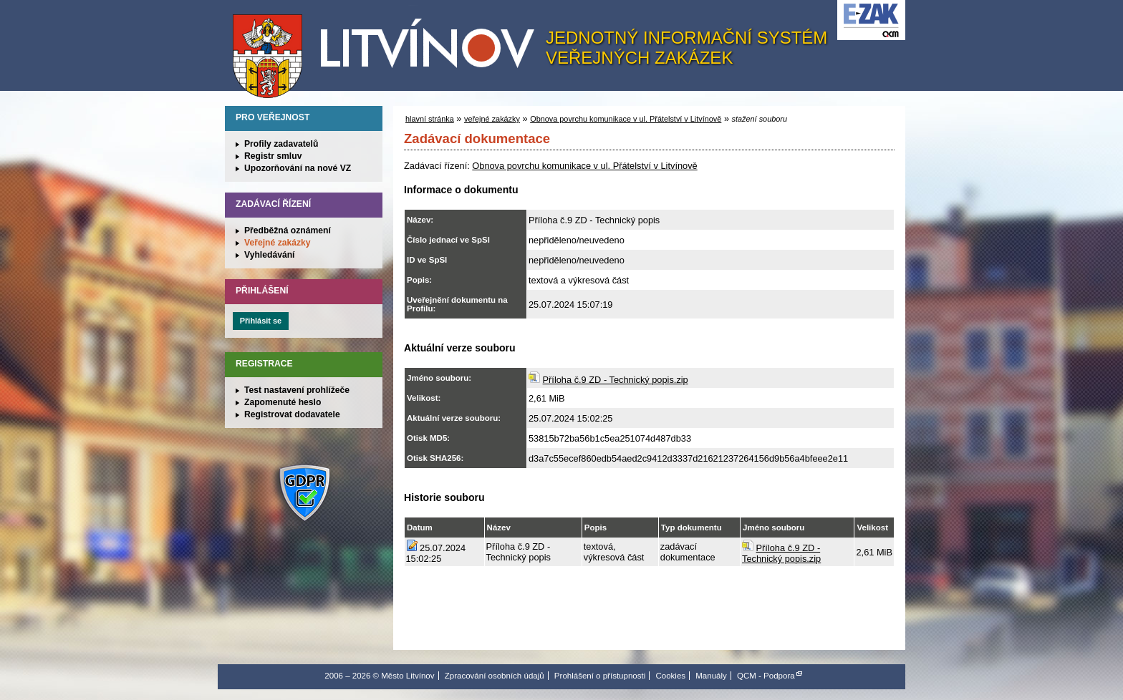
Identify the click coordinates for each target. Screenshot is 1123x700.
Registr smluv (273, 156)
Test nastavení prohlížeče (297, 390)
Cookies (670, 675)
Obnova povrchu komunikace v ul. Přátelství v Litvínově (625, 119)
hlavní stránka (429, 119)
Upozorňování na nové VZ (297, 168)
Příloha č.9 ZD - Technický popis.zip (615, 379)
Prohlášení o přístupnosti (599, 675)
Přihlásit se (260, 320)
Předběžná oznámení (287, 230)
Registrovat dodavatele (292, 414)
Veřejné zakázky (277, 243)
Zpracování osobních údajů (494, 675)
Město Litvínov (389, 49)
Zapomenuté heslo (282, 402)
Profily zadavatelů (281, 144)
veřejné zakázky (492, 119)
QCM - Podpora (766, 675)
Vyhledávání (269, 255)
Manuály (711, 675)
